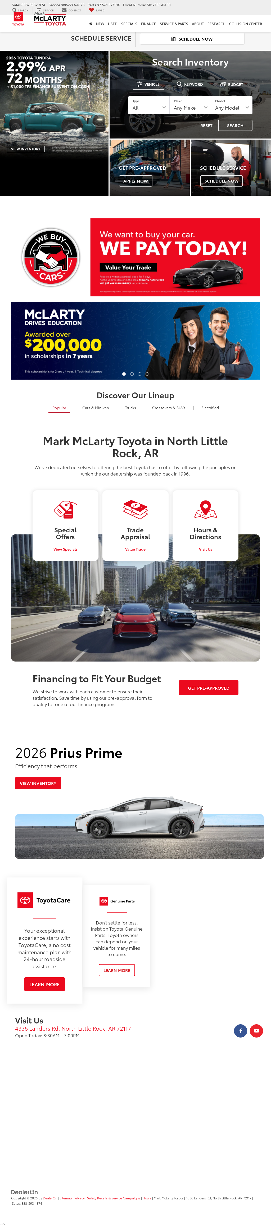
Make (178, 100)
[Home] (90, 23)
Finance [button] (148, 23)
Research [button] (216, 23)
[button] (124, 374)
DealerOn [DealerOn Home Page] (50, 1198)
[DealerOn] (24, 1191)
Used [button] (113, 23)
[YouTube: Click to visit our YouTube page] (256, 1031)
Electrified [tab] (210, 407)
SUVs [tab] (168, 407)
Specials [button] (129, 23)
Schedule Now (192, 39)
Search (235, 125)
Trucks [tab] (130, 407)
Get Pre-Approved (208, 688)
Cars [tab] (95, 407)
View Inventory (38, 783)
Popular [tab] (59, 407)
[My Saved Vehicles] (97, 10)
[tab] (148, 84)
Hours (147, 1198)
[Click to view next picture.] (241, 340)
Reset (206, 125)
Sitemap (66, 1198)
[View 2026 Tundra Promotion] (54, 105)
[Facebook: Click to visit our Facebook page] (240, 1031)
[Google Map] (135, 1115)
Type (136, 100)
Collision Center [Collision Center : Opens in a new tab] (245, 23)
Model (220, 100)
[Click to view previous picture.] (29, 340)
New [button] (100, 23)
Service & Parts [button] (174, 23)
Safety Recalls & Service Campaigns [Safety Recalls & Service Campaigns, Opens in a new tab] (113, 1198)
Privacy (79, 1198)
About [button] (198, 23)
